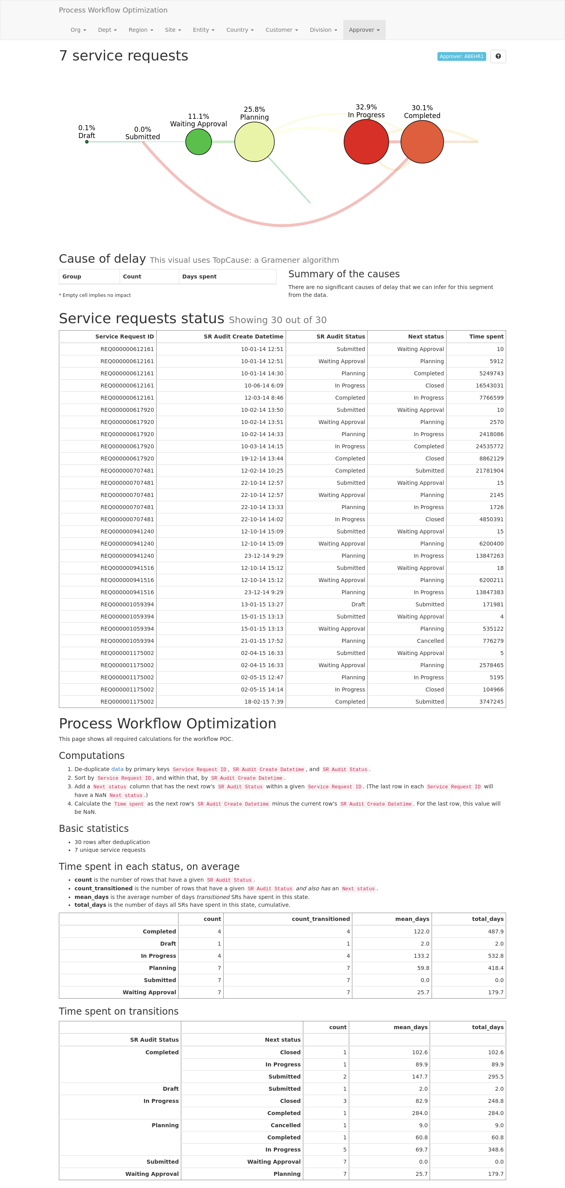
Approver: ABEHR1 (462, 56)
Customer (282, 30)
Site (173, 30)
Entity (204, 30)
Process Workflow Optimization (113, 10)
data (117, 769)
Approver (364, 30)
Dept (107, 30)
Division (323, 30)
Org (78, 30)
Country (240, 30)
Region (141, 30)
